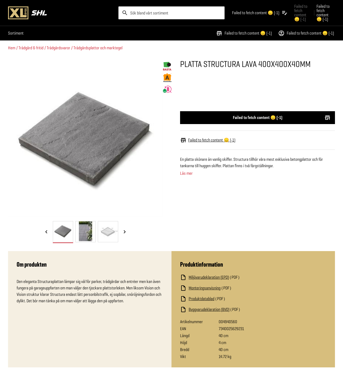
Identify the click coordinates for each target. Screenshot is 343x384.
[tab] (63, 231)
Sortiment (16, 33)
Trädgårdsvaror (58, 48)
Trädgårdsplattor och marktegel (97, 48)
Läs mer (186, 173)
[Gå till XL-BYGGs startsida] (61, 12)
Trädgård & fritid (30, 48)
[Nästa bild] (124, 232)
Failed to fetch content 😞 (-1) (244, 33)
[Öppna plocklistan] (260, 13)
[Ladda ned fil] (233, 277)
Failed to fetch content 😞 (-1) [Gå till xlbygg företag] (300, 12)
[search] (171, 12)
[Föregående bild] (46, 232)
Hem (11, 48)
